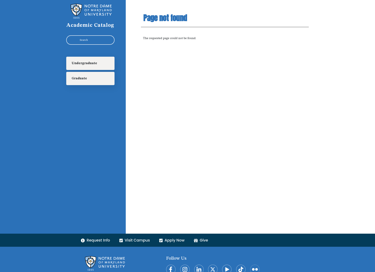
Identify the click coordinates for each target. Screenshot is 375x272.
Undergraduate (84, 63)
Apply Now (172, 240)
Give (201, 240)
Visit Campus (134, 240)
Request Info (95, 240)
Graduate (79, 78)
